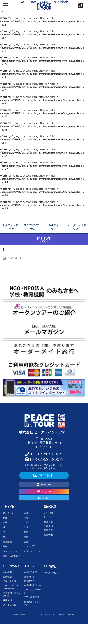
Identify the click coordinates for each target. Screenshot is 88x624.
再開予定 (48, 521)
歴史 (26, 532)
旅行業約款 (29, 581)
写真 (26, 517)
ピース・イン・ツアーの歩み (12, 587)
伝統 (5, 522)
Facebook (44, 484)
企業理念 (7, 576)
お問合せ (43, 475)
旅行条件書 (29, 576)
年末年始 (48, 525)
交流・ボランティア (33, 551)
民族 (5, 517)
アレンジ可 (29, 546)
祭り (5, 536)
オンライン (8, 512)
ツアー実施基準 (31, 597)
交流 (26, 541)
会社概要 (7, 572)
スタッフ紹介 (9, 604)
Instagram (44, 491)
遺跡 (26, 512)
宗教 (5, 546)
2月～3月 (48, 512)
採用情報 (7, 600)
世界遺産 (7, 541)
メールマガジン (51, 572)
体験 (26, 522)
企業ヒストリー (10, 581)
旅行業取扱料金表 (32, 585)
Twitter (43, 498)
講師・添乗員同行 (12, 556)
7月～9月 (48, 517)
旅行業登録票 (30, 572)
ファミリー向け (10, 551)
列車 (26, 536)
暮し (5, 527)
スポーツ (28, 527)
